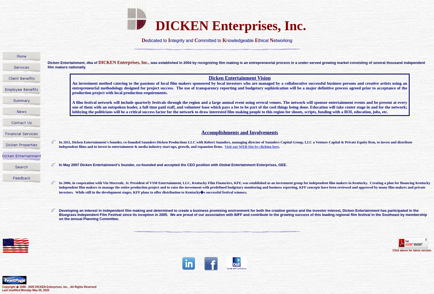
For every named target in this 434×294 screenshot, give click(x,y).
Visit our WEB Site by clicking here (252, 147)
